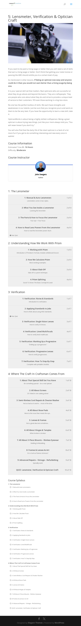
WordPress (59, 623)
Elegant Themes (35, 623)
